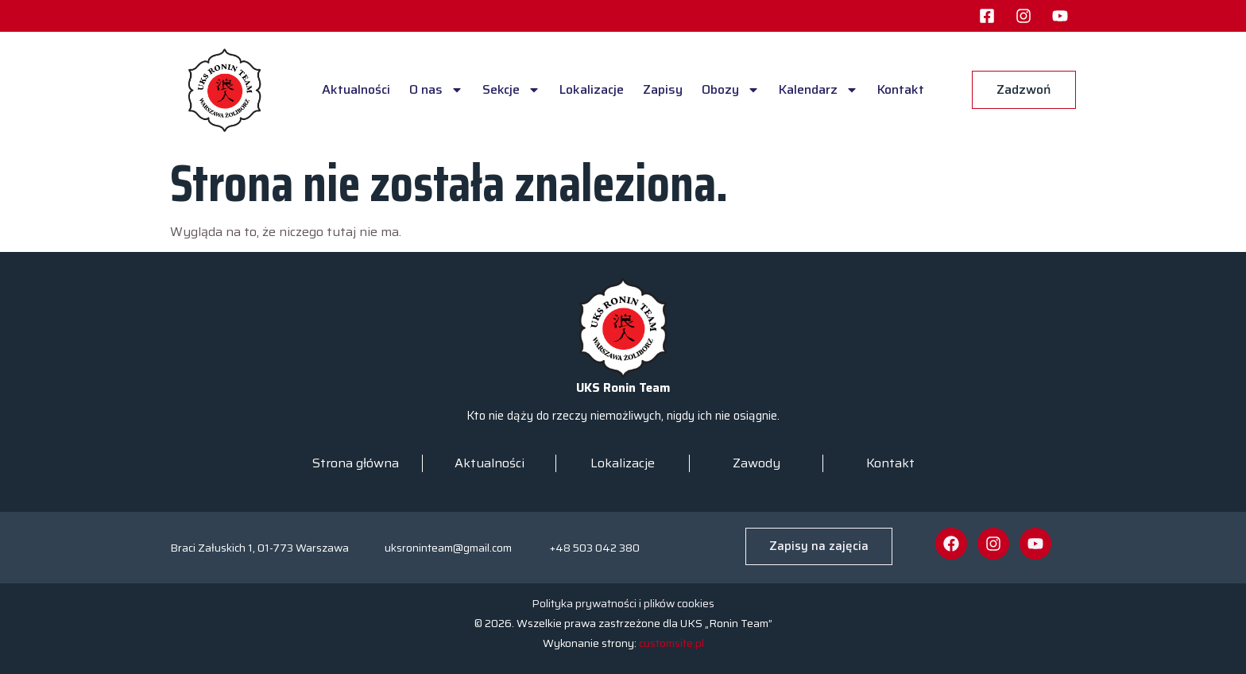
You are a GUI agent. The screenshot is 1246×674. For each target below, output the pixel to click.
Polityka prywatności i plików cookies (623, 603)
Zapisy (663, 89)
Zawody (756, 463)
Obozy (731, 90)
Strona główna (355, 463)
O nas (436, 90)
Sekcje (511, 90)
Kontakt (900, 89)
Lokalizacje (591, 89)
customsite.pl (671, 643)
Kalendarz (818, 90)
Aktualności (356, 89)
